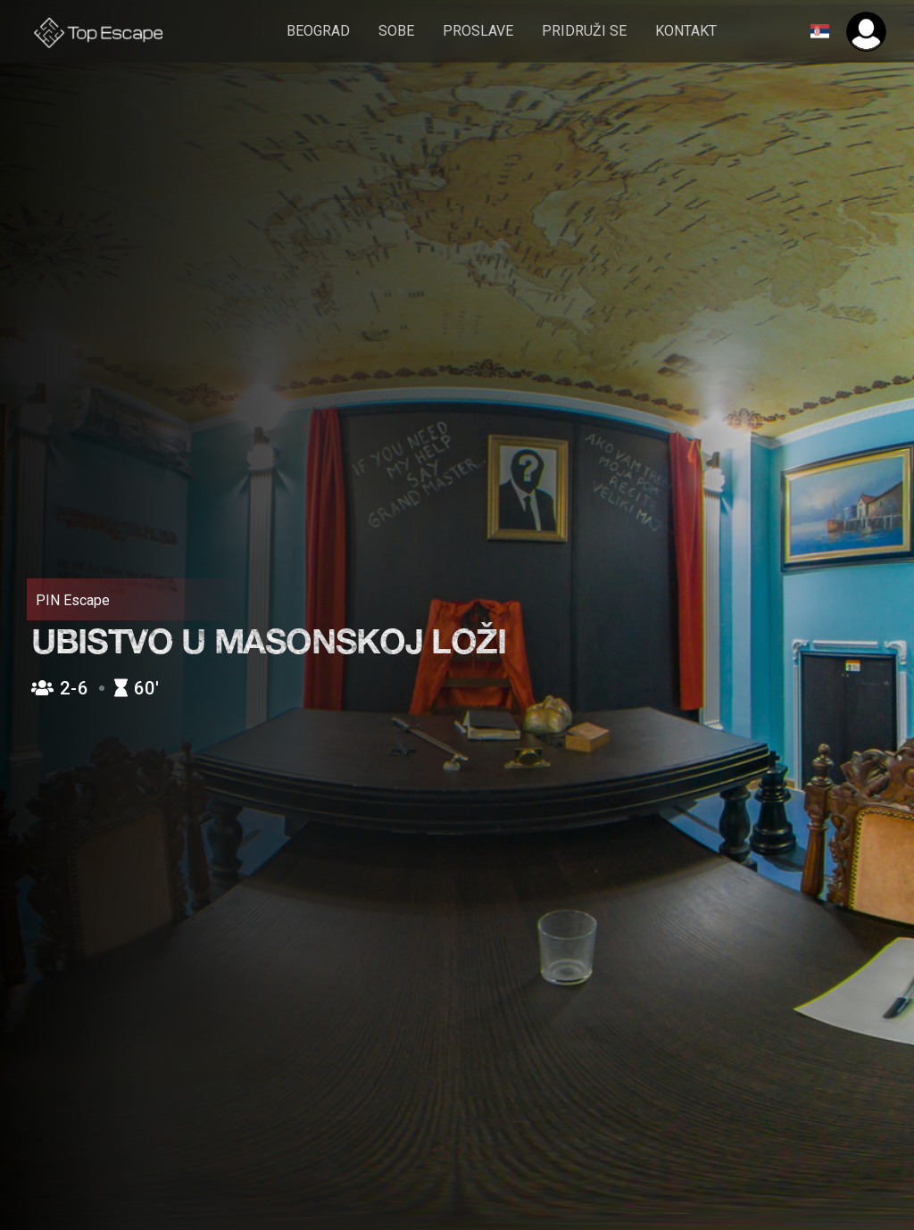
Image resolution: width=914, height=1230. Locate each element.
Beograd (318, 30)
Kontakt (686, 30)
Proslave (478, 30)
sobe (396, 30)
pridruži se (584, 30)
